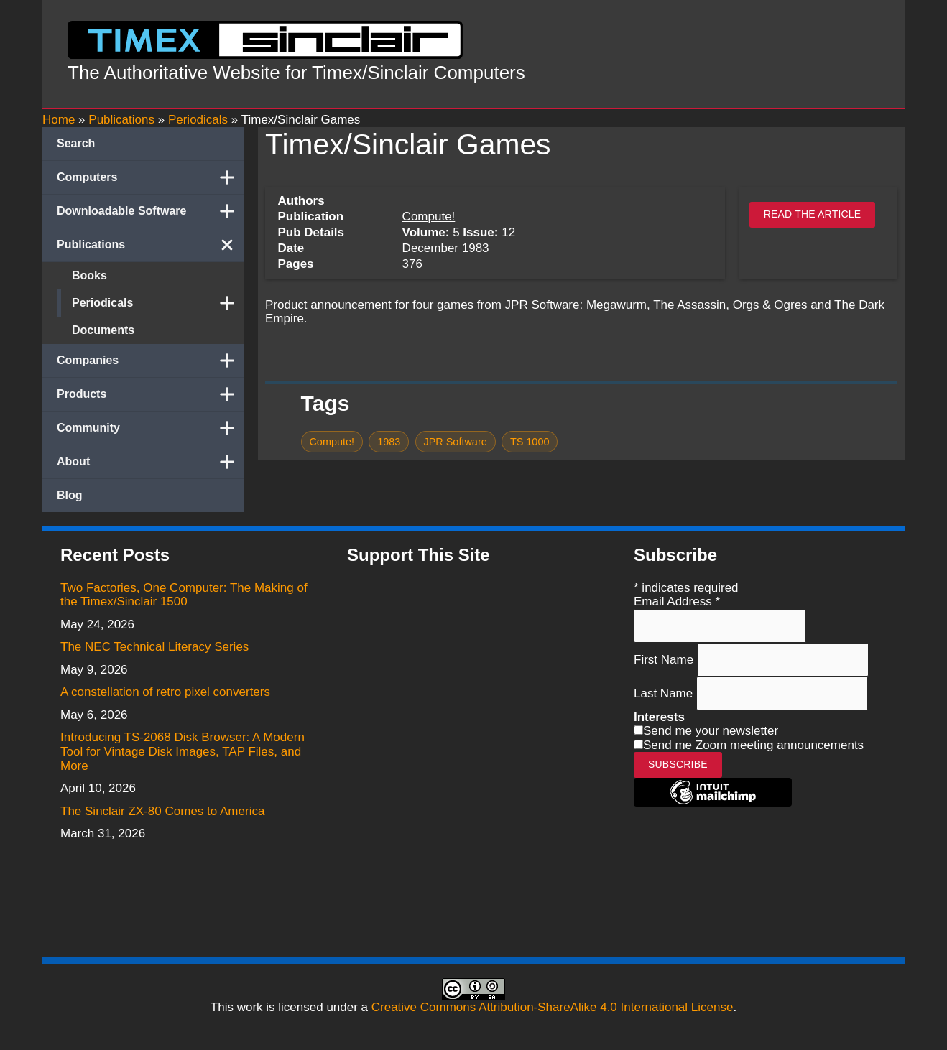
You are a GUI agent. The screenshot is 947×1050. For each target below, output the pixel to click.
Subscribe (678, 764)
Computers (150, 177)
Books (89, 275)
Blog (70, 495)
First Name (665, 659)
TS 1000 (530, 441)
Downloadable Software (150, 211)
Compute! (429, 216)
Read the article (812, 214)
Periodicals (158, 303)
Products (150, 394)
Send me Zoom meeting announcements (753, 745)
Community (150, 428)
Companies (150, 360)
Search (76, 143)
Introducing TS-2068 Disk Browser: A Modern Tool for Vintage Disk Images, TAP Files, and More (182, 751)
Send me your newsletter (710, 731)
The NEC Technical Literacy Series (154, 647)
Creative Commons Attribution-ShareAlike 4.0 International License (552, 1007)
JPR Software (454, 441)
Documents (103, 330)
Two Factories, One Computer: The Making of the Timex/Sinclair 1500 (184, 595)
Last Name (665, 693)
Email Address (677, 601)
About (150, 461)
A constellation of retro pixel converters (165, 692)
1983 (388, 441)
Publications (150, 244)
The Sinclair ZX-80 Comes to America (162, 811)
